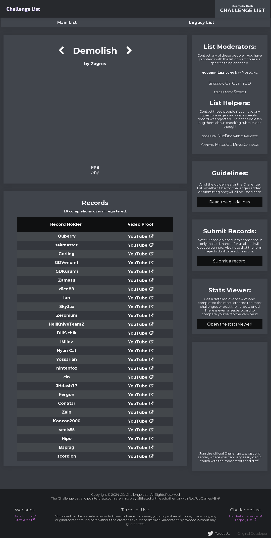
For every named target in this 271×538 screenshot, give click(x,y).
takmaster (67, 245)
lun (66, 297)
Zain (66, 412)
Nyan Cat (66, 350)
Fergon (66, 394)
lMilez (66, 341)
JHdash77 (66, 385)
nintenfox (66, 368)
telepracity (223, 91)
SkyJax (66, 306)
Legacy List (201, 22)
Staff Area (23, 520)
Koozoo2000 (66, 421)
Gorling (67, 253)
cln (66, 377)
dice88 (66, 289)
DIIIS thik (66, 333)
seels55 (67, 429)
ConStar (66, 403)
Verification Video (95, 115)
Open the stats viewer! (229, 324)
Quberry (67, 236)
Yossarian (66, 359)
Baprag (66, 447)
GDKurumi (67, 271)
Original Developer (252, 533)
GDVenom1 (66, 262)
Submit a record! (229, 261)
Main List (67, 22)
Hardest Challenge (243, 516)
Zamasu (66, 280)
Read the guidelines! (229, 202)
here (257, 192)
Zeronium (66, 315)
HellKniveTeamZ (66, 324)
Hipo (67, 438)
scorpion (66, 456)
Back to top (23, 516)
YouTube (137, 236)
